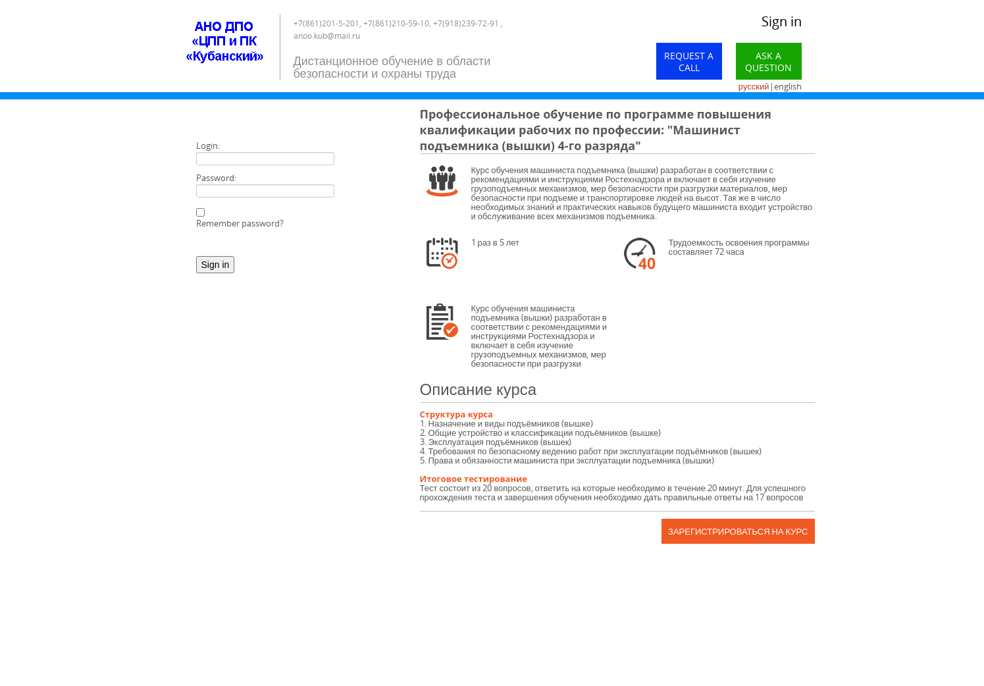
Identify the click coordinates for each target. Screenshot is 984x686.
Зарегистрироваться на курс (738, 531)
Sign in (782, 21)
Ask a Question (768, 61)
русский (753, 86)
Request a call (688, 61)
